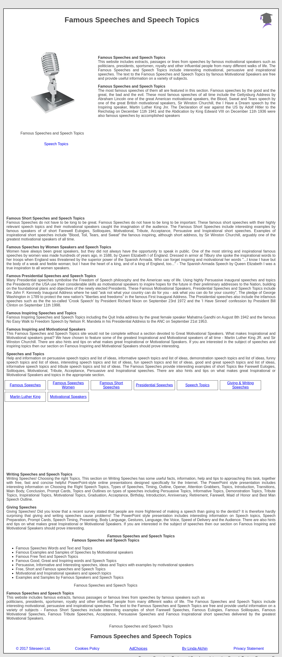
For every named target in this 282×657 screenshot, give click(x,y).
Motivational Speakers (68, 397)
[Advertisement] (141, 181)
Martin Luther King (25, 397)
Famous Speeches (25, 385)
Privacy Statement (249, 648)
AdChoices (138, 648)
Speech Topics (56, 144)
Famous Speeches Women (68, 385)
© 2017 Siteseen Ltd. (33, 648)
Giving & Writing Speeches (240, 385)
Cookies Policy (87, 648)
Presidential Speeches (154, 385)
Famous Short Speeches (111, 385)
